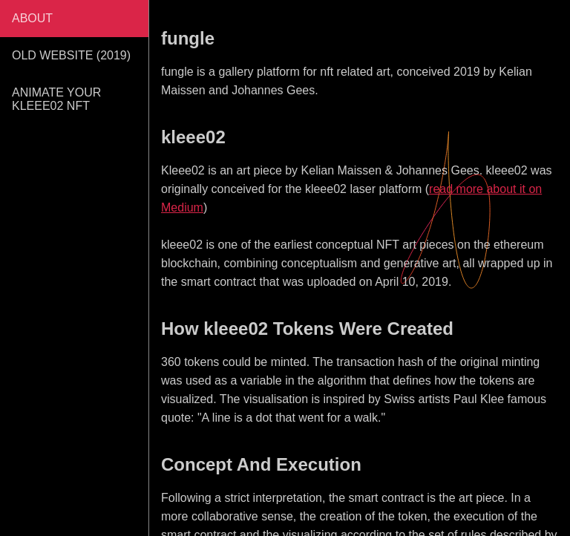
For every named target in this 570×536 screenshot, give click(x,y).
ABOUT (32, 18)
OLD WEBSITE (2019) (71, 55)
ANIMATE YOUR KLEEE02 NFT (56, 99)
